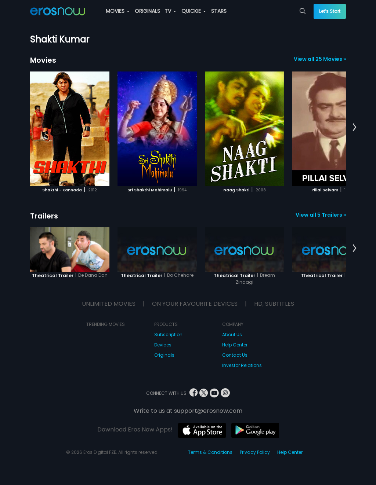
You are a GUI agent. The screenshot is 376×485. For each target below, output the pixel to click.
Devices (162, 345)
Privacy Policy (255, 452)
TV (170, 11)
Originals (164, 355)
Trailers (44, 216)
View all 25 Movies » (320, 59)
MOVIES (117, 11)
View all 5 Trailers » (321, 214)
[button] (354, 127)
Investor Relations (242, 365)
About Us (232, 334)
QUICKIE (193, 11)
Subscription (168, 334)
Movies (43, 60)
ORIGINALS (147, 11)
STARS (219, 11)
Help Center (234, 345)
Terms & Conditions (210, 452)
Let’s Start (329, 11)
